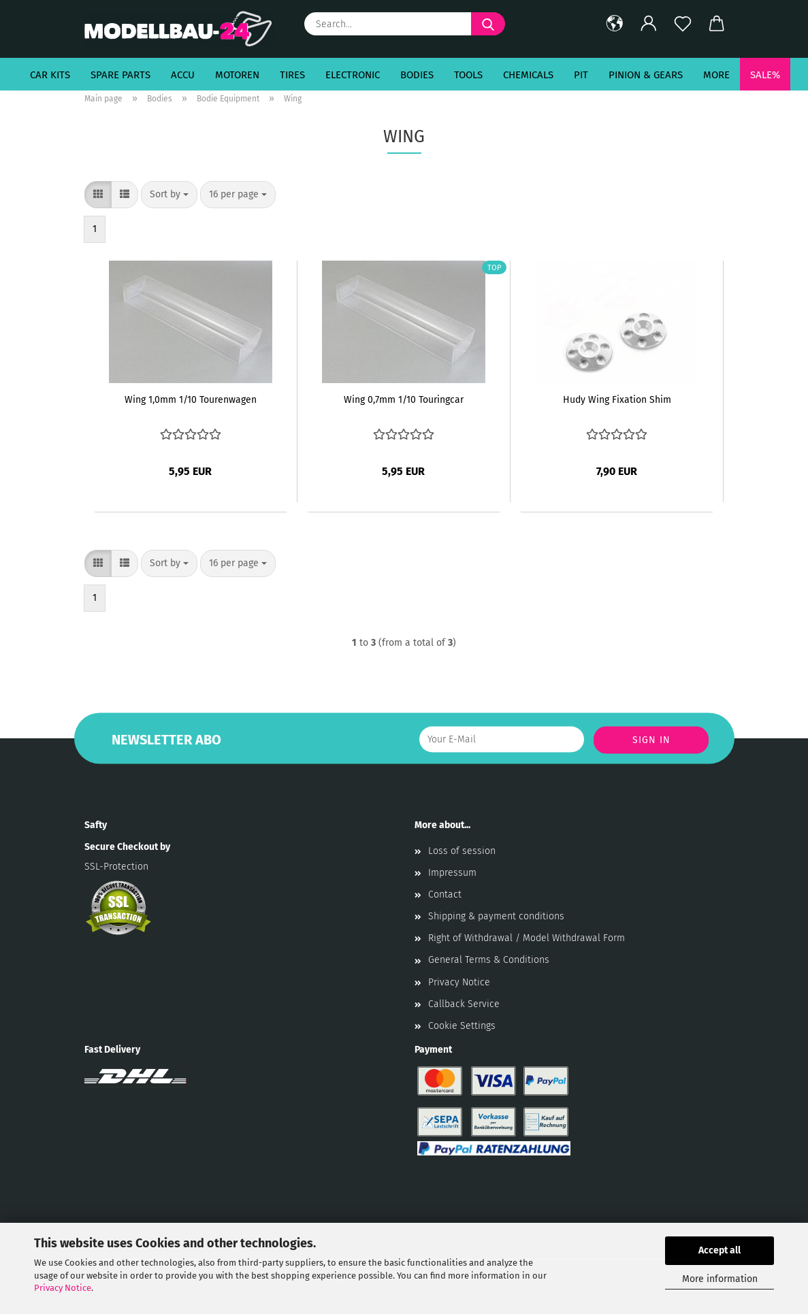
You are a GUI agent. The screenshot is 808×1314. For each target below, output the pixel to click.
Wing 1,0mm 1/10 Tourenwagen (191, 400)
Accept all (719, 1250)
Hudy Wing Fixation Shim (617, 400)
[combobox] (169, 194)
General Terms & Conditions (488, 960)
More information (720, 1279)
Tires (292, 75)
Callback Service (464, 1004)
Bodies (417, 75)
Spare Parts (120, 75)
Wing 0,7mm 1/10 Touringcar (404, 400)
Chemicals (528, 75)
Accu (183, 75)
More (716, 75)
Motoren (237, 75)
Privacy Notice (62, 1288)
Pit (581, 75)
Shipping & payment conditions (496, 916)
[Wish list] (683, 24)
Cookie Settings (462, 1026)
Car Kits (50, 75)
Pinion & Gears (646, 75)
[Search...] (488, 23)
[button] (615, 24)
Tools (468, 75)
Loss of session (462, 851)
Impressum (452, 872)
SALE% (765, 75)
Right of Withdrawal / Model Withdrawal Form (526, 938)
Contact (445, 894)
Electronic (352, 75)
